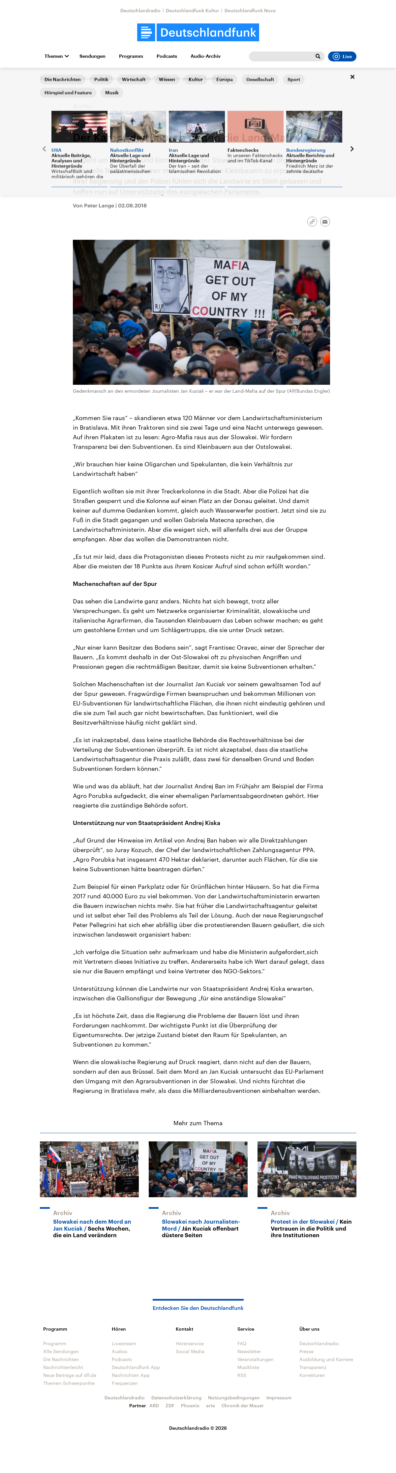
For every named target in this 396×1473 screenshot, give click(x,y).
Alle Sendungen (61, 1351)
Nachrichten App (131, 1375)
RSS (241, 1375)
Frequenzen (125, 1383)
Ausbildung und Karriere (326, 1359)
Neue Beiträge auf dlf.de (69, 1375)
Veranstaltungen (255, 1359)
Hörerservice (190, 1343)
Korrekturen (312, 1375)
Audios (119, 1351)
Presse (306, 1351)
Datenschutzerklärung (176, 1397)
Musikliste (248, 1367)
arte (210, 1405)
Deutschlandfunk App (136, 1367)
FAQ (242, 1343)
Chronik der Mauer (243, 1405)
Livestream (124, 1343)
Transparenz (312, 1367)
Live (342, 56)
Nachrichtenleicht (63, 1367)
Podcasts (167, 56)
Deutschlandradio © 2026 (198, 1428)
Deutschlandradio (140, 10)
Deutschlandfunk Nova (250, 10)
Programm (131, 56)
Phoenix (190, 1405)
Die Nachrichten (61, 1359)
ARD (154, 1405)
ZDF (170, 1405)
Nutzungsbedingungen (234, 1397)
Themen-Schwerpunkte (69, 1383)
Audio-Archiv (206, 56)
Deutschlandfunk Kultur (192, 10)
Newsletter (249, 1351)
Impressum (278, 1397)
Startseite (50, 78)
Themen (54, 56)
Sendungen (92, 56)
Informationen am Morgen (96, 78)
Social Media (190, 1351)
